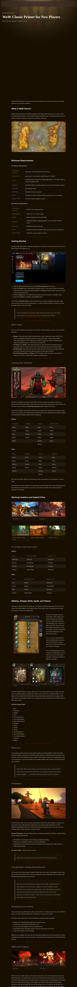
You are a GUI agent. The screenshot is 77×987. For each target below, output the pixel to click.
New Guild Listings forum (32, 244)
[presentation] (5, 4)
